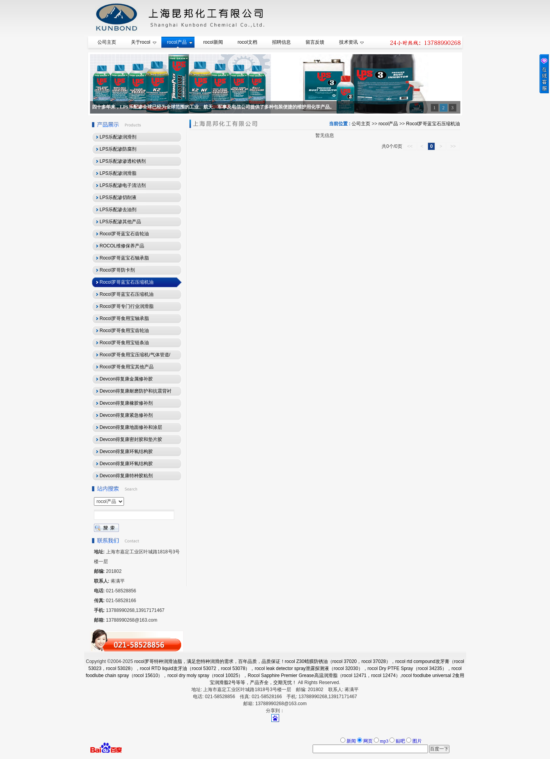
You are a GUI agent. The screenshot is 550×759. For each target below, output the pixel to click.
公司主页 (361, 123)
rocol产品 (388, 123)
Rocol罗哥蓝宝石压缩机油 (433, 123)
